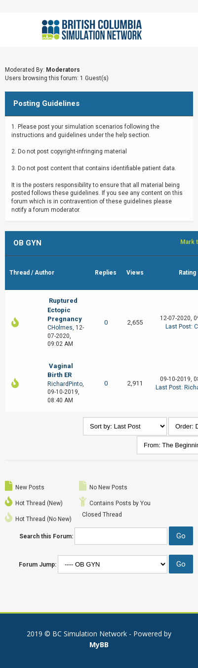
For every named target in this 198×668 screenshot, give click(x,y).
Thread (19, 272)
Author (44, 272)
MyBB (99, 644)
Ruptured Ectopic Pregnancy (64, 309)
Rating (187, 272)
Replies (106, 272)
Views (135, 272)
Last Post (178, 326)
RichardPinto (64, 384)
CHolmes (60, 327)
